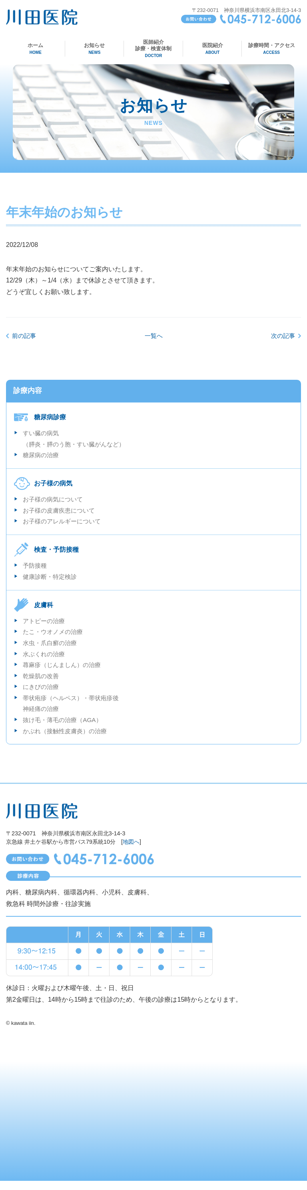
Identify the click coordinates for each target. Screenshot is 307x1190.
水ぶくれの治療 (45, 659)
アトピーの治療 (45, 625)
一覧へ (153, 335)
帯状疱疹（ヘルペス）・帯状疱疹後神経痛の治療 (74, 711)
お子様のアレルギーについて (64, 524)
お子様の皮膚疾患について (61, 512)
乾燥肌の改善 (42, 682)
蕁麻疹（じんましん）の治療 (64, 671)
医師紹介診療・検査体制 (154, 48)
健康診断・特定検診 (51, 580)
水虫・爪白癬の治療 (51, 648)
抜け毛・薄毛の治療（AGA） (65, 728)
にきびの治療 (42, 694)
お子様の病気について (55, 501)
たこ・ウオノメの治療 (55, 636)
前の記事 (25, 335)
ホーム (35, 48)
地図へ (131, 851)
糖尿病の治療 (42, 456)
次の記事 (282, 335)
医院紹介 (212, 48)
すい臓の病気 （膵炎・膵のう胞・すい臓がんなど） (77, 439)
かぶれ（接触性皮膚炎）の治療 (67, 740)
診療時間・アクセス (272, 48)
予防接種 (35, 569)
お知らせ (95, 48)
